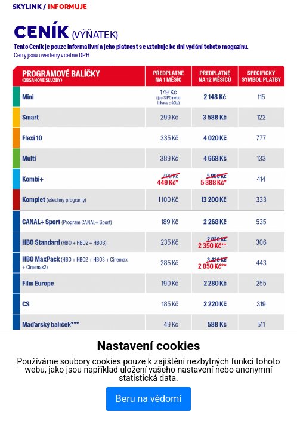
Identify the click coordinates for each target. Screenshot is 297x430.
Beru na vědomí (148, 398)
